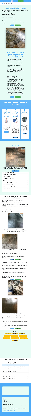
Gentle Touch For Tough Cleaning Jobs (8, 172)
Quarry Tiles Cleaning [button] (6, 338)
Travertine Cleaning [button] (15, 333)
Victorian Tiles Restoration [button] (15, 338)
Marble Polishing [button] (7, 333)
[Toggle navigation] (29, 1)
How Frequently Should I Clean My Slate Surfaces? (10, 364)
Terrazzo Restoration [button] (7, 335)
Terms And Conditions (9, 410)
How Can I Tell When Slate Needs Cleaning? (9, 376)
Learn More (15, 170)
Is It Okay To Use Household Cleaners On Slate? (10, 371)
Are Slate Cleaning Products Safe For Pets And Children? (11, 374)
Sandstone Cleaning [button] (14, 335)
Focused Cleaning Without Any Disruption (9, 184)
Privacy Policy (4, 410)
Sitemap (14, 410)
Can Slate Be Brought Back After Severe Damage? (10, 378)
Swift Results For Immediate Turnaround (9, 186)
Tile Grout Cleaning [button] (15, 340)
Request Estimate (15, 137)
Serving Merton (3, 1)
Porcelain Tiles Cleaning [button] (23, 338)
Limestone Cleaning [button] (22, 333)
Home (3, 3)
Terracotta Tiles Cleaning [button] (22, 335)
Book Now (24, 133)
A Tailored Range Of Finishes (7, 188)
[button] (21, 1)
